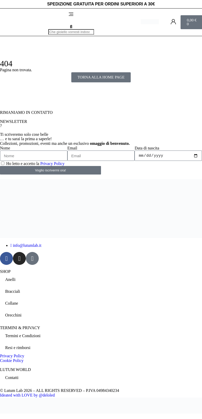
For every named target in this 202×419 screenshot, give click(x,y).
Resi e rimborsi (17, 347)
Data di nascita (147, 148)
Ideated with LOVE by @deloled (27, 395)
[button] (71, 14)
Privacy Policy (52, 163)
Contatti (12, 377)
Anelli (10, 279)
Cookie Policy (12, 360)
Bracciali (12, 291)
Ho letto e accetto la (35, 163)
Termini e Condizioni (23, 336)
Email (72, 148)
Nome (5, 148)
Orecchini (13, 315)
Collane (11, 303)
